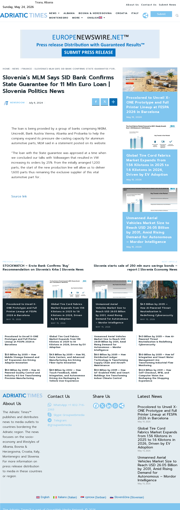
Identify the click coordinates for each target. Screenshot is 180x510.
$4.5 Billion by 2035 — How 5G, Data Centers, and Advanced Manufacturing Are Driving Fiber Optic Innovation (67, 346)
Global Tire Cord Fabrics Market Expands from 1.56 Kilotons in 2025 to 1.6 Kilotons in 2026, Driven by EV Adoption (149, 158)
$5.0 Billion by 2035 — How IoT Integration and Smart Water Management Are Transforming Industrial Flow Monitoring (157, 348)
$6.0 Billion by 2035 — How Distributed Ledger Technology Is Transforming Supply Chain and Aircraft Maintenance (111, 348)
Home (6, 68)
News (15, 68)
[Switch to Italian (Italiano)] (65, 485)
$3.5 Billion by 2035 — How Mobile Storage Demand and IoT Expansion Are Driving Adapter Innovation (22, 346)
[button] (177, 15)
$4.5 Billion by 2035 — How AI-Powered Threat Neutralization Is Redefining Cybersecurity (156, 295)
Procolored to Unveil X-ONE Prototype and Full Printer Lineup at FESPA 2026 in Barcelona (147, 102)
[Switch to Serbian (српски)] (93, 485)
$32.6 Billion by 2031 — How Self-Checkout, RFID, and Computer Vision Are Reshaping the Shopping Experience (155, 363)
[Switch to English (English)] (42, 485)
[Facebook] (96, 393)
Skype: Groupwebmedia (69, 403)
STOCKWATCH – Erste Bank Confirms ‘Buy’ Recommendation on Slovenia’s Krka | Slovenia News (43, 252)
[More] (145, 15)
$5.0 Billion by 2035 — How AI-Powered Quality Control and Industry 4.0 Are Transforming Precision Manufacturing (23, 362)
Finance (27, 68)
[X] (102, 393)
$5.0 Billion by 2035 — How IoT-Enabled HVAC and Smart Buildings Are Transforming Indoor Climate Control (111, 362)
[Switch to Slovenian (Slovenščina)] (127, 485)
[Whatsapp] (115, 393)
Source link (19, 196)
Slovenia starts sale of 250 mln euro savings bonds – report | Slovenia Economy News (135, 252)
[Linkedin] (109, 393)
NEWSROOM (17, 102)
